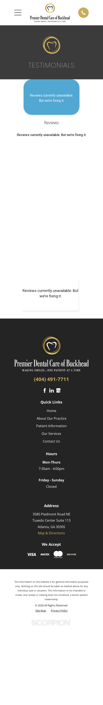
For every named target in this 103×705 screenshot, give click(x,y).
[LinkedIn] (51, 390)
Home (51, 410)
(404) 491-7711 (51, 379)
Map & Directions (51, 533)
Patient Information (51, 426)
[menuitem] (40, 610)
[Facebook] (44, 390)
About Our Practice (51, 418)
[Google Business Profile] (58, 390)
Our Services (51, 433)
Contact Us (51, 441)
